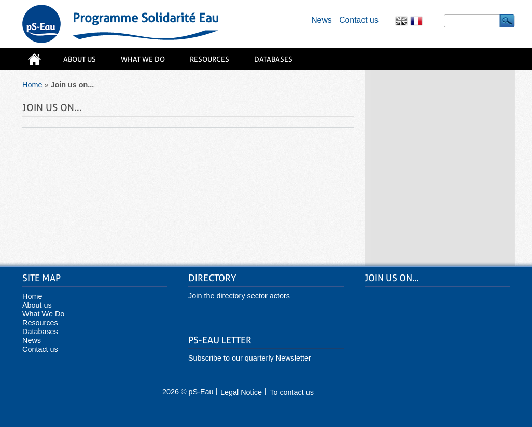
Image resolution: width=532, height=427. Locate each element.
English (401, 18)
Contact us (359, 20)
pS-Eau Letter (219, 340)
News (321, 20)
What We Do (143, 59)
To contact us (292, 392)
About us (79, 59)
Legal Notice (241, 392)
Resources (209, 59)
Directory (212, 277)
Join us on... (391, 277)
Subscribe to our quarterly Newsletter (249, 358)
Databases (273, 59)
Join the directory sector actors (239, 296)
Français (416, 18)
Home (34, 64)
